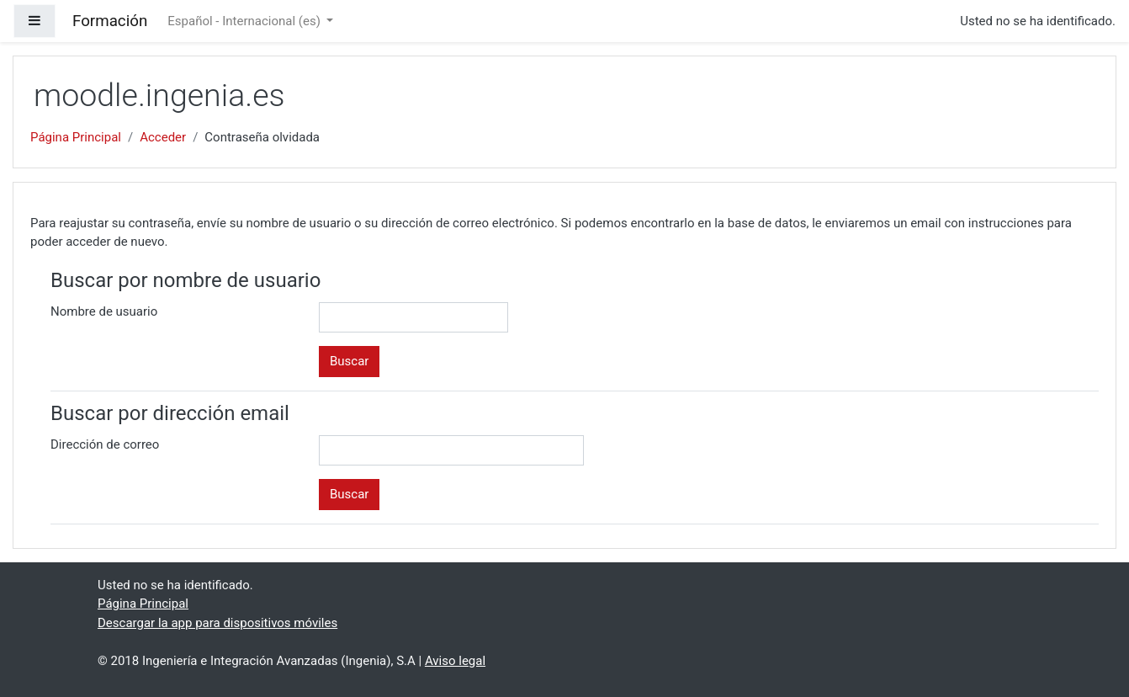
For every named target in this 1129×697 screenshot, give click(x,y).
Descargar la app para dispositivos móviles (217, 622)
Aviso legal (455, 660)
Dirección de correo (104, 444)
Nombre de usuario (103, 311)
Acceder (163, 137)
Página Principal (75, 137)
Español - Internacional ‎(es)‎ (245, 21)
